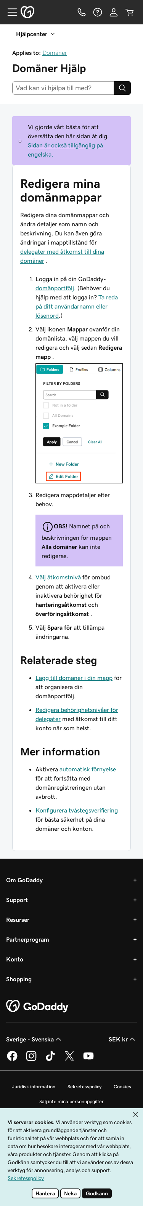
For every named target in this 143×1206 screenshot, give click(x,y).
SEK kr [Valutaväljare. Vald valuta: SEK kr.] (123, 1039)
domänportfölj (54, 288)
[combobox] (63, 88)
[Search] (122, 88)
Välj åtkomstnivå (58, 577)
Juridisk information (33, 1086)
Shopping (19, 979)
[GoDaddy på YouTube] (88, 1060)
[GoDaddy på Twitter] (69, 1060)
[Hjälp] (97, 12)
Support (17, 900)
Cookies (122, 1086)
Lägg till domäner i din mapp (73, 678)
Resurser (17, 919)
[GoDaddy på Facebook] (12, 1060)
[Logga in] (113, 12)
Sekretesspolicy (84, 1086)
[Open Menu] (9, 12)
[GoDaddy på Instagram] (31, 1060)
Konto (14, 959)
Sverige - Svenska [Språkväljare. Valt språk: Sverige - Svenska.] (34, 1039)
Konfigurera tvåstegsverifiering (76, 810)
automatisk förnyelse (87, 769)
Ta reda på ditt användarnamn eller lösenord (76, 306)
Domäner (54, 53)
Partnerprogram (27, 939)
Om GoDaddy (24, 880)
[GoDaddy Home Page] (37, 1006)
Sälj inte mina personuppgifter (71, 1101)
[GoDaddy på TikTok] (50, 1060)
